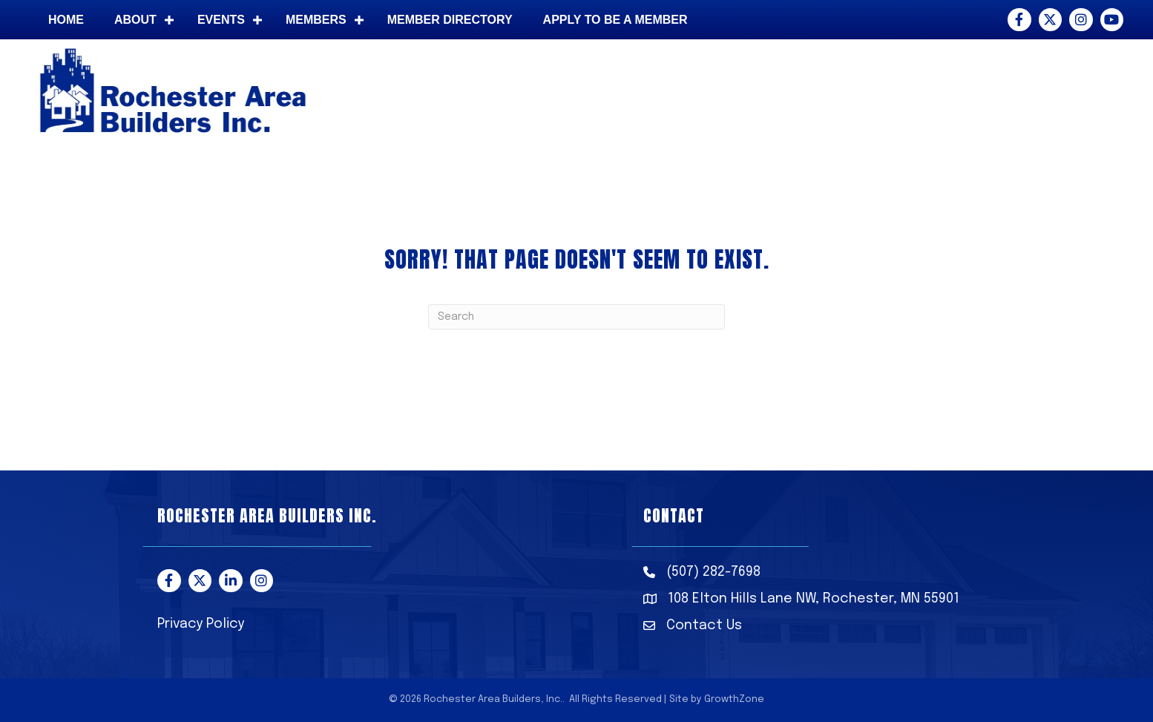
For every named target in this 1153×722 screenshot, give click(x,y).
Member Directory (450, 19)
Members (316, 19)
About (135, 19)
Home (66, 19)
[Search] (576, 316)
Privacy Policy (200, 624)
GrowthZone (734, 699)
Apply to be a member (615, 19)
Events (221, 19)
